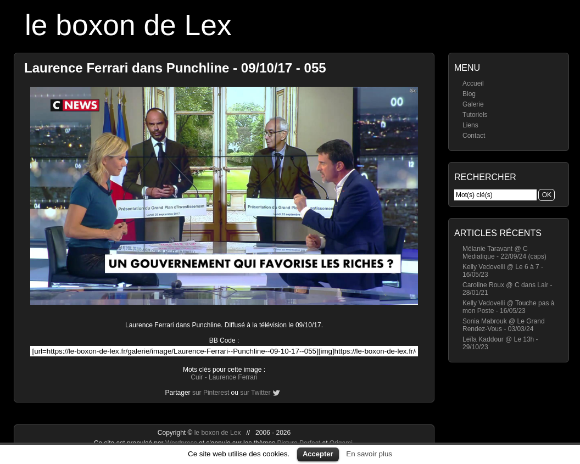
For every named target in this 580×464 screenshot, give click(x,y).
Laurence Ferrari (233, 377)
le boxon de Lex (128, 25)
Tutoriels (475, 115)
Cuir (197, 377)
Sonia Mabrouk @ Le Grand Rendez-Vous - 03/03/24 (503, 325)
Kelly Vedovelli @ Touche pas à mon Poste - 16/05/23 (508, 307)
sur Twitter (255, 392)
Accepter (318, 454)
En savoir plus (369, 454)
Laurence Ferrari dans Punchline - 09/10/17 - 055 (175, 67)
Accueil (473, 83)
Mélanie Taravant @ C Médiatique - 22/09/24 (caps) (504, 252)
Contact (473, 135)
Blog (469, 94)
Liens (470, 125)
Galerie (473, 104)
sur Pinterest (210, 392)
